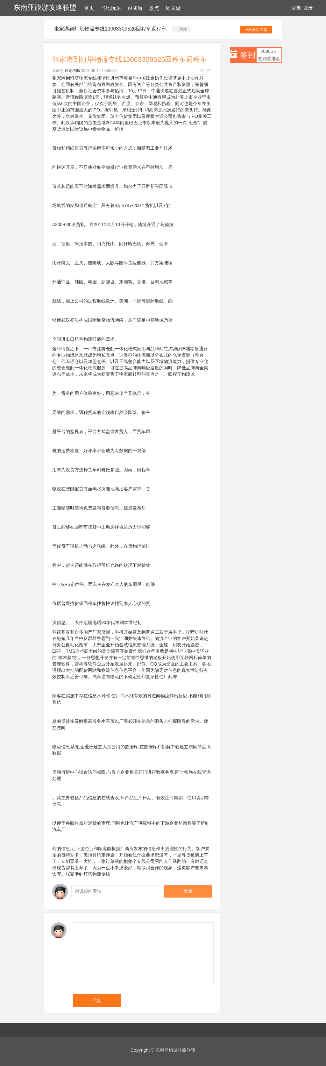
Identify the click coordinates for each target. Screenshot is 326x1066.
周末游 (173, 8)
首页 (89, 8)
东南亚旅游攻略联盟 (44, 7)
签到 (247, 55)
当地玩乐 (111, 8)
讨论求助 (72, 70)
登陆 (295, 7)
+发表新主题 (256, 29)
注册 (308, 7)
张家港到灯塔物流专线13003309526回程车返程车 (110, 29)
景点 (154, 8)
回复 (96, 1000)
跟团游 (135, 8)
